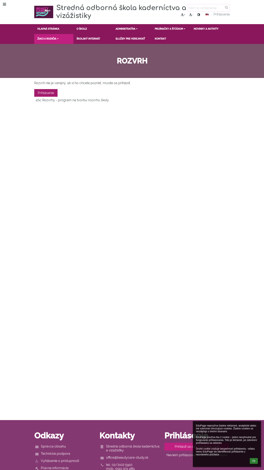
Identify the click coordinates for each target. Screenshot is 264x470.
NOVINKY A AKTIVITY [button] (206, 28)
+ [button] (183, 15)
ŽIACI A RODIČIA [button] (48, 38)
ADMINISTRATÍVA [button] (127, 28)
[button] (207, 14)
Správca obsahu (53, 446)
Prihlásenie (221, 14)
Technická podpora (55, 454)
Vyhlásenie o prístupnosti (60, 461)
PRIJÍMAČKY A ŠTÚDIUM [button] (170, 28)
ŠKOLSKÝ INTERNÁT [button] (88, 38)
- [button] (191, 15)
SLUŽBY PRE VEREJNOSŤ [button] (130, 38)
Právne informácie (54, 468)
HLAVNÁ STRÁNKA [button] (48, 28)
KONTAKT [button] (160, 38)
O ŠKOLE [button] (82, 28)
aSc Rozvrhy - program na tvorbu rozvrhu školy (72, 100)
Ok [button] (253, 460)
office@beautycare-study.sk (127, 457)
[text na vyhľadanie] (209, 8)
